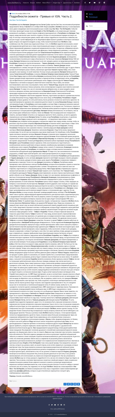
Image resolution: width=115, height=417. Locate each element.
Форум (32, 3)
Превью (14, 381)
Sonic (12, 13)
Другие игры (67, 3)
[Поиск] (96, 26)
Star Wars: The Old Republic (18, 20)
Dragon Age (57, 3)
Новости (26, 3)
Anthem (38, 3)
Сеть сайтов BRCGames (57, 409)
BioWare (77, 3)
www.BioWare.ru (14, 3)
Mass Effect (46, 3)
